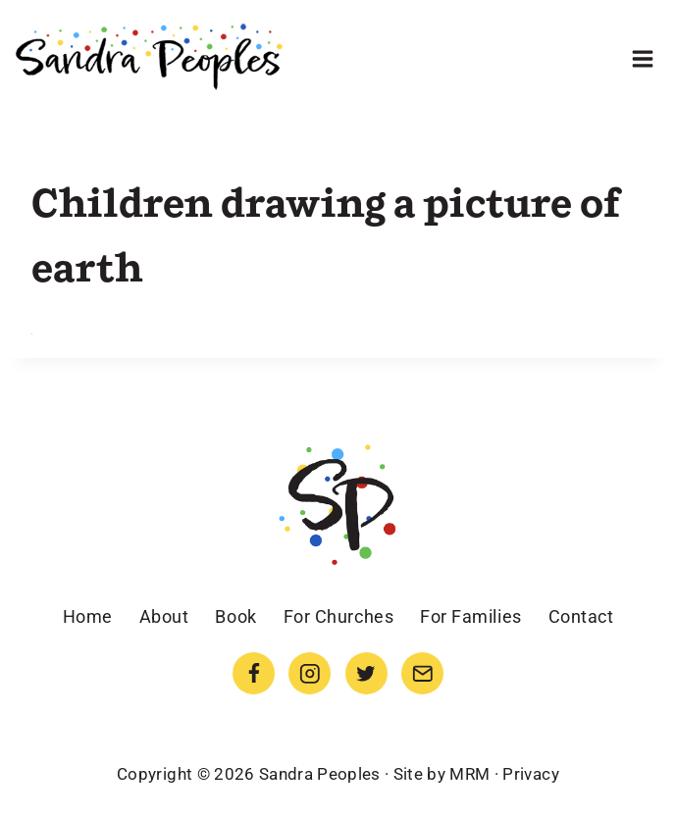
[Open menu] (642, 58)
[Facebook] (254, 673)
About (164, 616)
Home (88, 616)
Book (235, 616)
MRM (469, 774)
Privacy (530, 774)
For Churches (338, 616)
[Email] (422, 673)
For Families (470, 616)
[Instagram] (309, 673)
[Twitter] (366, 673)
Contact (581, 616)
